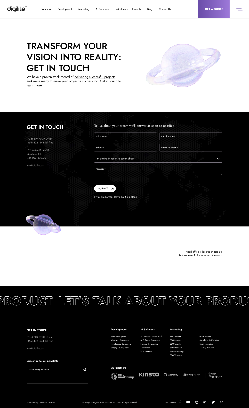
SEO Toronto (175, 343)
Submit (103, 188)
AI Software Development (150, 340)
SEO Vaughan (176, 355)
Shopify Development (120, 347)
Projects (136, 9)
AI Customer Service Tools (151, 336)
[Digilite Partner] (122, 376)
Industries (120, 9)
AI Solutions (102, 9)
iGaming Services (207, 347)
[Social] (182, 402)
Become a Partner (47, 402)
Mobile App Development (121, 343)
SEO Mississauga (177, 351)
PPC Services (175, 336)
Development (64, 9)
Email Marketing (206, 343)
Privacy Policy (32, 402)
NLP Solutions (146, 351)
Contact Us (165, 9)
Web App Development (121, 340)
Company (45, 9)
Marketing (83, 9)
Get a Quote (214, 9)
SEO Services (175, 340)
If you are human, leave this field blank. (115, 197)
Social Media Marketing (209, 340)
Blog (149, 9)
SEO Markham (176, 347)
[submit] (84, 369)
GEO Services (205, 336)
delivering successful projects (94, 77)
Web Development (118, 336)
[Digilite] (17, 9)
